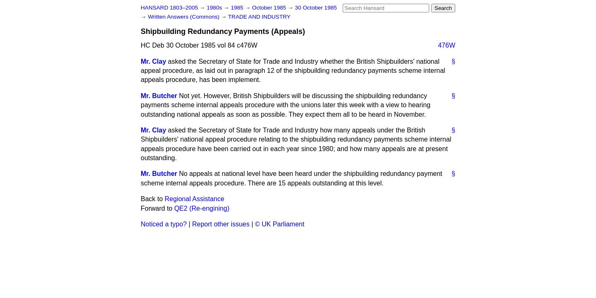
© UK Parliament (279, 224)
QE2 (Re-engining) (201, 208)
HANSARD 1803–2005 (169, 8)
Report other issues (221, 224)
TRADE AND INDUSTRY (259, 17)
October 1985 (270, 8)
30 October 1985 (316, 8)
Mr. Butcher (159, 95)
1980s (215, 8)
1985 (238, 8)
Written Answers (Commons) (184, 17)
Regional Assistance (194, 198)
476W (446, 45)
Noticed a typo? (164, 224)
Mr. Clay (153, 61)
